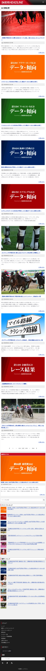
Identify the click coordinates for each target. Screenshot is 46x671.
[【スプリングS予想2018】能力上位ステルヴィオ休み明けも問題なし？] (23, 238)
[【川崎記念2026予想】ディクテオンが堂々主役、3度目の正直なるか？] (3, 531)
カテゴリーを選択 (7, 651)
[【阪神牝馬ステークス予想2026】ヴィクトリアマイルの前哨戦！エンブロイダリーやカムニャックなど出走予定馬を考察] (3, 545)
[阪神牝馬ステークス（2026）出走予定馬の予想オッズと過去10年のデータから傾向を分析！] (3, 517)
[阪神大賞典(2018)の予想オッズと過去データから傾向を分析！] (23, 152)
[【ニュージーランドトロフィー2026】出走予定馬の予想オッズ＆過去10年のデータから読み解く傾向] (3, 524)
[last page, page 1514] (33, 448)
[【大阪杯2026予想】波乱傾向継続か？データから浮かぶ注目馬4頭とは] (3, 598)
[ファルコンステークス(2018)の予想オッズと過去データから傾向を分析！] (23, 111)
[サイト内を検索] (43, 499)
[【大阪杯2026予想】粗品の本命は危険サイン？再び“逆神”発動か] (3, 577)
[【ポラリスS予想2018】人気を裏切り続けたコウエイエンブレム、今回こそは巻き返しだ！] (23, 411)
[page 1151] (19, 448)
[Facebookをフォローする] (7, 663)
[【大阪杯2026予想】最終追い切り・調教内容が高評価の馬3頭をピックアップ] (3, 563)
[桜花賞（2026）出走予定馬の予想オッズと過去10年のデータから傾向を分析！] (3, 510)
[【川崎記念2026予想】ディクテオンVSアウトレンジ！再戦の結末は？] (3, 552)
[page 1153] (26, 448)
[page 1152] (23, 448)
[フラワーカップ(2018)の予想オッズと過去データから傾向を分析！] (23, 67)
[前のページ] (9, 448)
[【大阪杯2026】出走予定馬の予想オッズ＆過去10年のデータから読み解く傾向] (3, 570)
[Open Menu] (43, 2)
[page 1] (13, 448)
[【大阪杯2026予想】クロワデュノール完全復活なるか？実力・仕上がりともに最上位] (3, 605)
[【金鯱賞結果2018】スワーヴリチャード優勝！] (23, 369)
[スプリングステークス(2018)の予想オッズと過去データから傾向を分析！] (23, 196)
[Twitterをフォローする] (2, 663)
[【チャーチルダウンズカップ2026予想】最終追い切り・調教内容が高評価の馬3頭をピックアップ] (3, 591)
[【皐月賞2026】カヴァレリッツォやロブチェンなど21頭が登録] (3, 538)
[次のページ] (36, 448)
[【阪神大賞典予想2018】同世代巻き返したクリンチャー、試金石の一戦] (23, 282)
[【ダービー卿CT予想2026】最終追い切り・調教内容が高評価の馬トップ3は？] (3, 584)
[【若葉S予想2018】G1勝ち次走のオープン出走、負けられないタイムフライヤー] (23, 23)
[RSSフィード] (11, 663)
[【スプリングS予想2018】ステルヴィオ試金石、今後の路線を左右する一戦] (23, 325)
